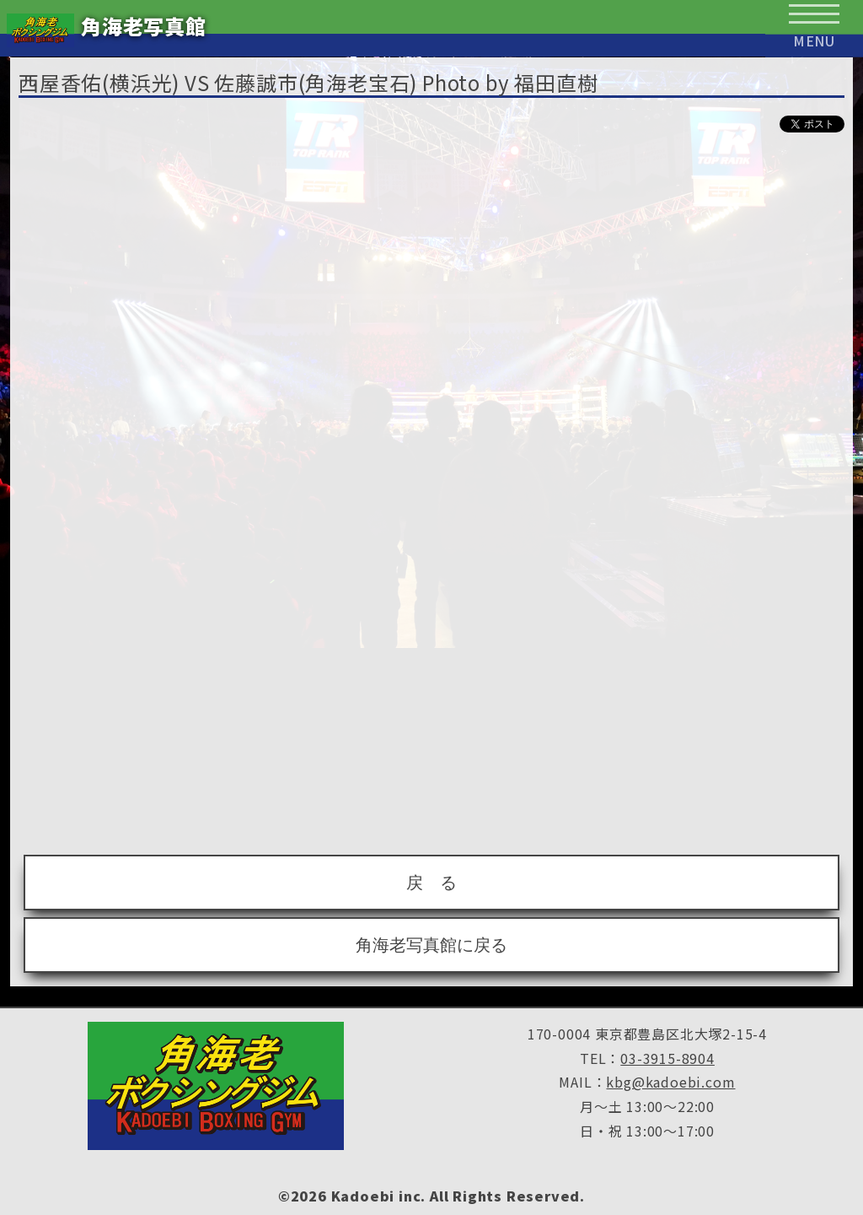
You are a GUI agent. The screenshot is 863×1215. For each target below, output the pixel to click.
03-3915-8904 (667, 1058)
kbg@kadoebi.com (670, 1082)
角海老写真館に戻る (431, 945)
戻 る (431, 882)
